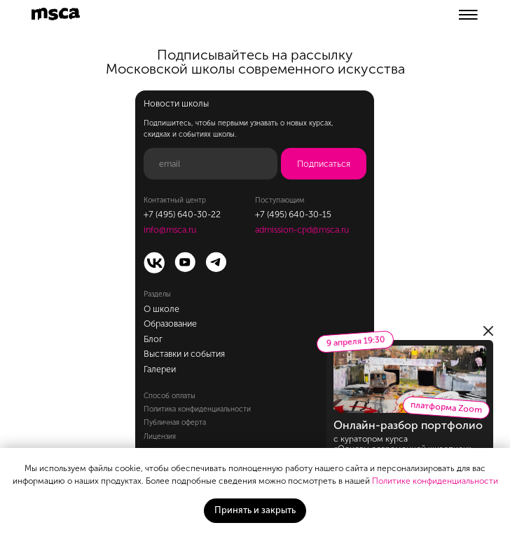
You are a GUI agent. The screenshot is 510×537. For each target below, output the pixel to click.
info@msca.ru (170, 229)
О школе (161, 309)
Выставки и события (184, 353)
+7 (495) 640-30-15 (293, 214)
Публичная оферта (175, 422)
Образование (170, 323)
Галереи (160, 369)
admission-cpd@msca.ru (302, 229)
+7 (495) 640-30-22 (182, 214)
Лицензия (160, 436)
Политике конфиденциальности (435, 481)
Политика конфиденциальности (197, 409)
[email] (210, 163)
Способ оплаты (169, 395)
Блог (153, 339)
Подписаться (323, 163)
